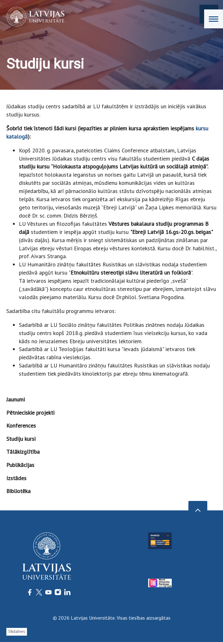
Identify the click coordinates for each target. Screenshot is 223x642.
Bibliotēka (18, 491)
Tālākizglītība (23, 451)
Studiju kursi (21, 438)
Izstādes (16, 478)
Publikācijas (20, 465)
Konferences (21, 425)
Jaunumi (15, 399)
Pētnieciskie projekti (30, 412)
